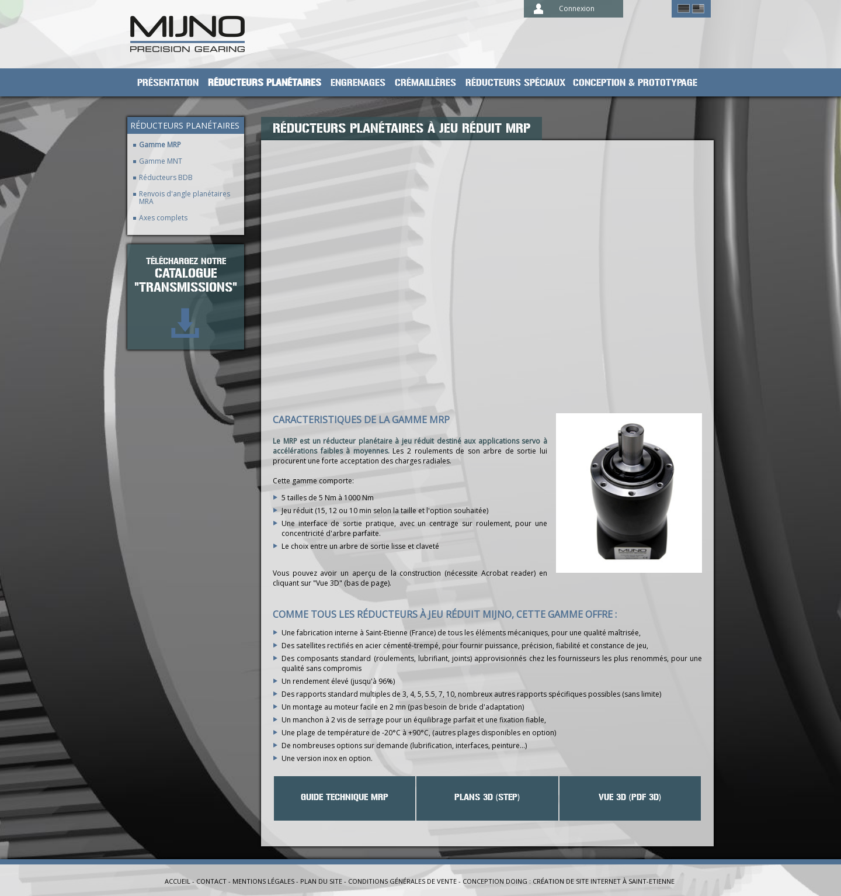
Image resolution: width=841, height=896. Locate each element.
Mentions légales (263, 881)
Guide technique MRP (344, 797)
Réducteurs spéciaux (515, 83)
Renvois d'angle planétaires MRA (184, 197)
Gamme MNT (160, 161)
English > (698, 8)
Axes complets (163, 218)
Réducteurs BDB (166, 177)
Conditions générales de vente (402, 881)
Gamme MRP (160, 144)
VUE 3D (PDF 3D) (630, 797)
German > (683, 8)
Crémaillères (425, 83)
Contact (211, 881)
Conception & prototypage (635, 83)
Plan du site (321, 881)
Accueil (177, 881)
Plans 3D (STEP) (487, 797)
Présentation (168, 83)
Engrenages (358, 83)
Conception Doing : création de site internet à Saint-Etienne (569, 881)
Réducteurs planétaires (264, 83)
